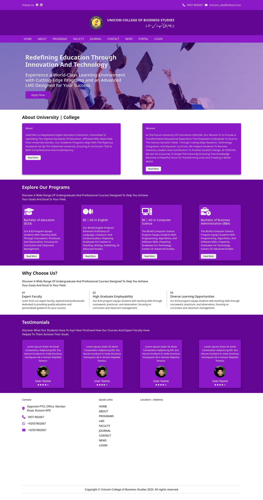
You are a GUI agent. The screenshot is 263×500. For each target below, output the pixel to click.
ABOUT (42, 39)
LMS (101, 421)
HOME (28, 39)
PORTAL (143, 39)
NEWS (129, 39)
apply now (38, 95)
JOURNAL (95, 39)
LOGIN (158, 39)
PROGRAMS (59, 39)
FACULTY (78, 39)
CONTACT (113, 39)
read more (33, 157)
